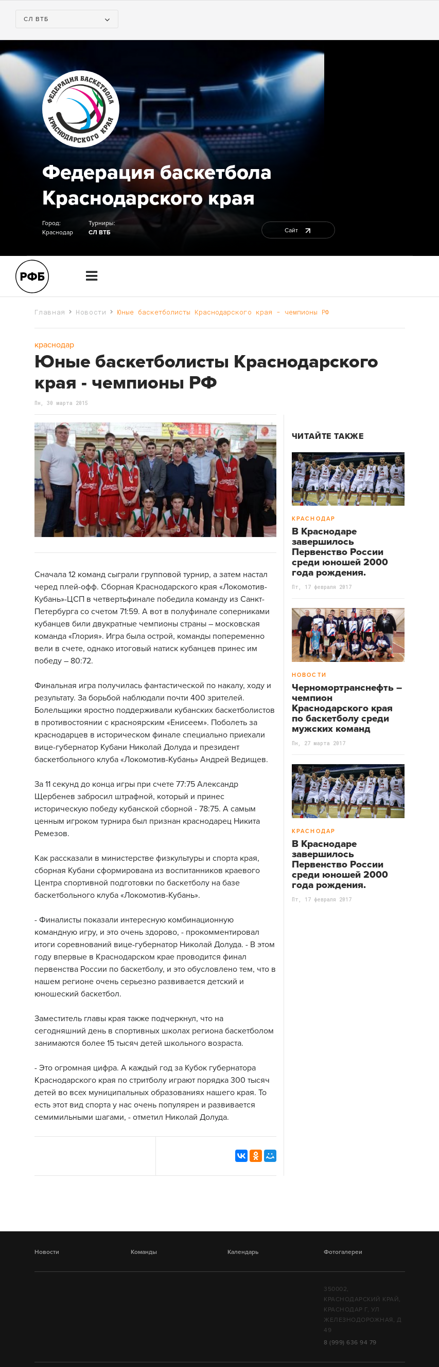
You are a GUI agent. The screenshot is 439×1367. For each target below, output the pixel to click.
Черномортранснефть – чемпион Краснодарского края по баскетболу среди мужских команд (347, 708)
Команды (144, 1251)
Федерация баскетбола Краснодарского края (157, 185)
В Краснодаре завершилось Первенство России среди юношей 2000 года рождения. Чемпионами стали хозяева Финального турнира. (341, 567)
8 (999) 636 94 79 (350, 1342)
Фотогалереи (343, 1251)
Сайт (298, 230)
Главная (50, 312)
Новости (91, 312)
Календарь (242, 1251)
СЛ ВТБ (99, 232)
